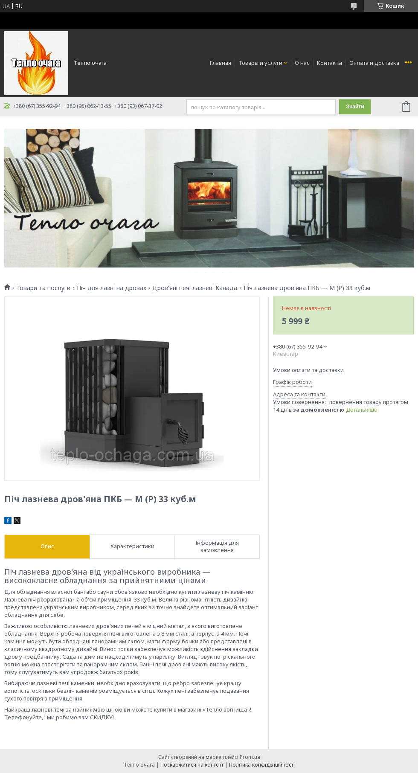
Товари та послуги (43, 288)
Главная (220, 63)
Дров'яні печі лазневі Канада (194, 288)
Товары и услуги (260, 63)
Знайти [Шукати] (355, 107)
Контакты (329, 63)
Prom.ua (250, 757)
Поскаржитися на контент (192, 764)
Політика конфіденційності (262, 764)
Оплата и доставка (374, 63)
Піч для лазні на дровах (111, 288)
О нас (302, 63)
